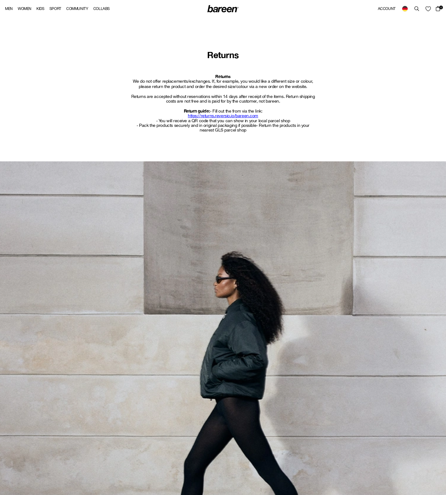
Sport (55, 9)
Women (24, 9)
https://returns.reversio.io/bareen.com (223, 115)
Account (387, 9)
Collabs (101, 9)
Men (9, 9)
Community (77, 9)
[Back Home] (223, 8)
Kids (40, 9)
